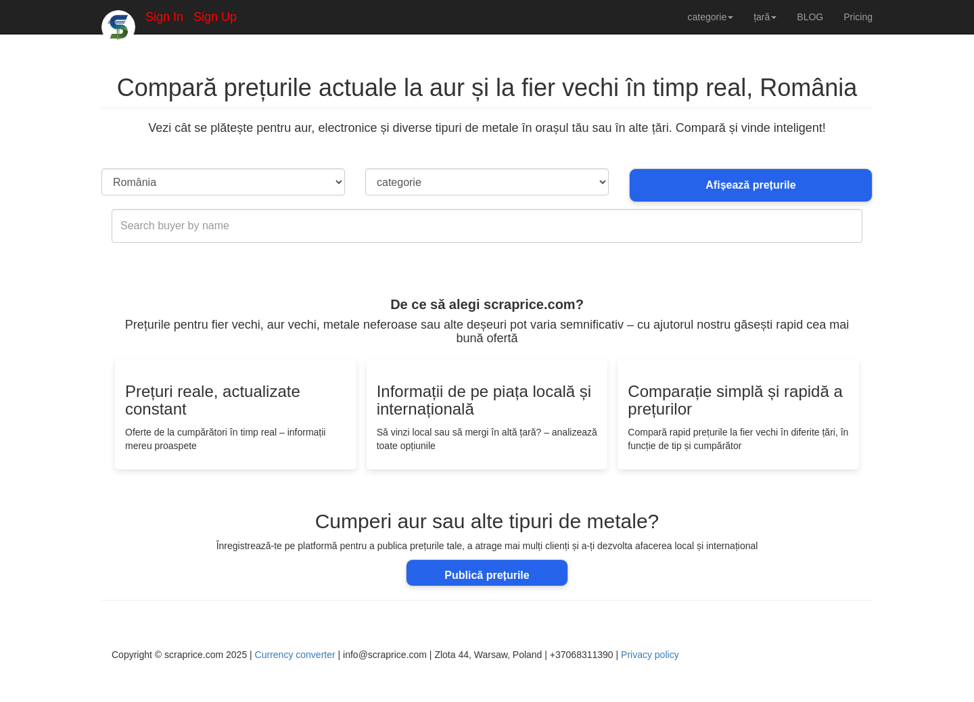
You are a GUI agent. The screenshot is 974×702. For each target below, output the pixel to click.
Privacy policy (650, 654)
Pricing (858, 16)
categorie (711, 16)
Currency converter (295, 654)
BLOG (810, 16)
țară (764, 16)
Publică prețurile (486, 575)
